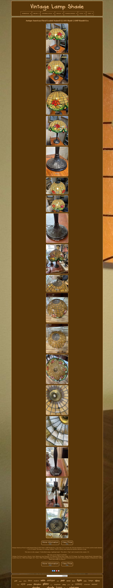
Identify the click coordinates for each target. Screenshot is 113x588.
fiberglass (37, 584)
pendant (29, 584)
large (18, 584)
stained (94, 584)
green (68, 584)
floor (51, 584)
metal (68, 581)
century (78, 584)
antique (51, 580)
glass (46, 583)
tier (72, 584)
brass (73, 581)
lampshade (57, 584)
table (43, 580)
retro (24, 581)
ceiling (64, 584)
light (79, 580)
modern (36, 581)
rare (58, 581)
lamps (90, 580)
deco (30, 580)
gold (15, 581)
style (23, 584)
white (85, 581)
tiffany (97, 581)
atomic (20, 581)
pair (63, 580)
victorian (87, 584)
